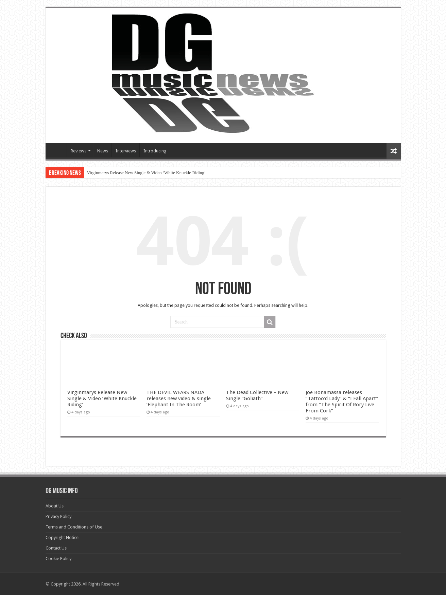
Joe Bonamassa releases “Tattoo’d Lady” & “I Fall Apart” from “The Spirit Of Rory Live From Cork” (342, 401)
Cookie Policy (58, 558)
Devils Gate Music (58, 150)
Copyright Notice (62, 537)
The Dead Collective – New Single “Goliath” (257, 395)
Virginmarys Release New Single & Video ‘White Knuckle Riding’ (146, 172)
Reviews (78, 150)
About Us (55, 505)
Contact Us (56, 548)
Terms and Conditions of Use (74, 526)
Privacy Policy (58, 516)
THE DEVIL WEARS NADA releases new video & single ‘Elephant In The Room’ (179, 398)
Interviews (126, 150)
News (102, 150)
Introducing (155, 150)
